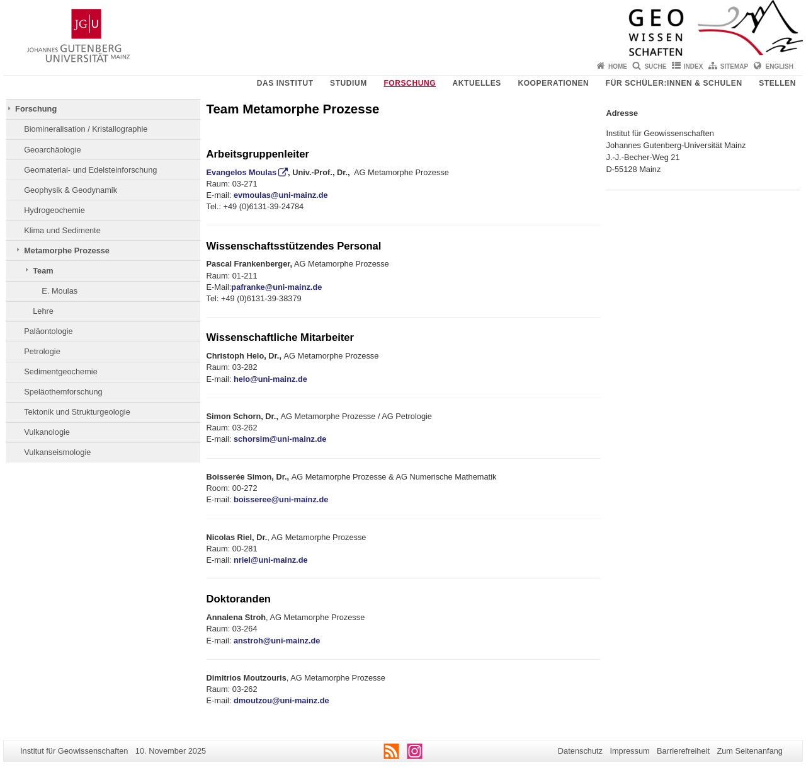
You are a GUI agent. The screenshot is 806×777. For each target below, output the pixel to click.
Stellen (777, 83)
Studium (348, 83)
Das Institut (285, 83)
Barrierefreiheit (683, 751)
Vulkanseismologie (57, 452)
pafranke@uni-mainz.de (276, 287)
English (779, 66)
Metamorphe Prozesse (67, 250)
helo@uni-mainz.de (270, 379)
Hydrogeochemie (54, 210)
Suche (655, 66)
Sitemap (734, 66)
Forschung (409, 83)
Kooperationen (553, 83)
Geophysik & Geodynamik (70, 190)
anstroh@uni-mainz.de (277, 640)
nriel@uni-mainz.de (271, 560)
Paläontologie (48, 331)
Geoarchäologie (52, 149)
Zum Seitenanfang (750, 751)
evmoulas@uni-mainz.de (281, 195)
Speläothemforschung (63, 391)
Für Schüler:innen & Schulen (674, 83)
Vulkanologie (47, 432)
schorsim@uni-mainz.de (280, 439)
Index (693, 66)
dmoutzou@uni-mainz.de (281, 700)
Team (43, 270)
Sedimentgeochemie (61, 371)
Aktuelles (477, 83)
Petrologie (42, 351)
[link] (281, 499)
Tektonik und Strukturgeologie (77, 412)
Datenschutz (580, 751)
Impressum (629, 751)
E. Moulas (59, 291)
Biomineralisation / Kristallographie (85, 129)
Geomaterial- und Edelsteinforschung (90, 170)
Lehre (43, 311)
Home (617, 66)
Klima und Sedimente (62, 230)
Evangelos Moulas (242, 172)
